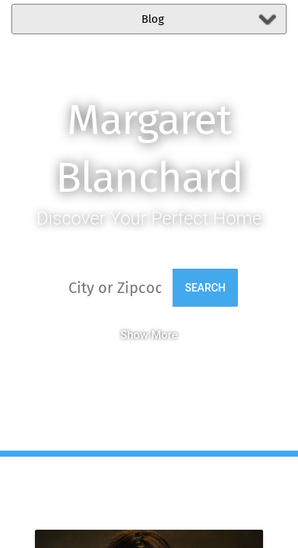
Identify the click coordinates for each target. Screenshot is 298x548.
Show (134, 335)
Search (205, 288)
